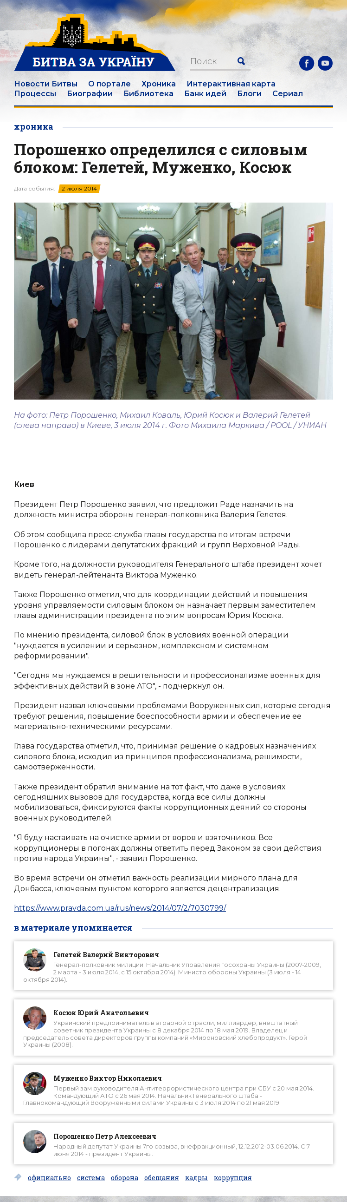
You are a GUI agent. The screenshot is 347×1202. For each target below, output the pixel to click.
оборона (124, 1178)
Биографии (90, 93)
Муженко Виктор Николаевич (107, 1078)
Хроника (158, 83)
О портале (109, 83)
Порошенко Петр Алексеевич (104, 1136)
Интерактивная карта (231, 83)
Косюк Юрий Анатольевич (101, 1012)
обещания (161, 1178)
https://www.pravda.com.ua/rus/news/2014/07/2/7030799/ (120, 908)
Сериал (287, 93)
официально (49, 1178)
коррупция (233, 1178)
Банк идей (205, 93)
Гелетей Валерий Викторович (106, 954)
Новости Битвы (45, 83)
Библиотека (148, 93)
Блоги (249, 93)
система (91, 1178)
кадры (196, 1178)
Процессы (35, 93)
